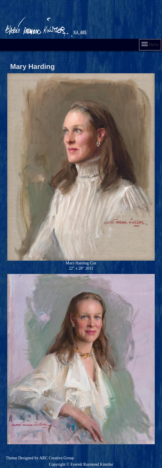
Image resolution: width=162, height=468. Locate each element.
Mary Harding (32, 66)
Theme (11, 458)
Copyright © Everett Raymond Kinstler (81, 464)
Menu (150, 44)
